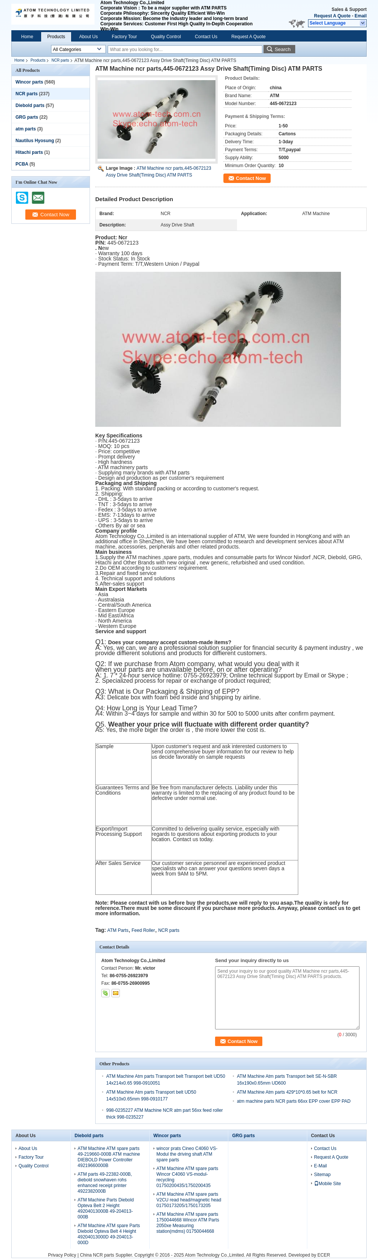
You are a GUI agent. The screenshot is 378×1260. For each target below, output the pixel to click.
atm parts (25, 129)
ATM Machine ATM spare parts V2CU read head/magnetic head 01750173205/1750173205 (188, 1200)
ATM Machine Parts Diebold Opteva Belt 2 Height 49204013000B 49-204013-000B (105, 1208)
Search (283, 49)
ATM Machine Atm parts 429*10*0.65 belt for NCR (287, 1092)
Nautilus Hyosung (34, 140)
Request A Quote (332, 16)
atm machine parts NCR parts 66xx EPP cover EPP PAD (294, 1101)
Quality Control (166, 36)
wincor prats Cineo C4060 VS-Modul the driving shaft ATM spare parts (186, 1154)
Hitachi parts (29, 152)
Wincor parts (29, 82)
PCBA (21, 164)
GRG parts (26, 117)
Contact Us (206, 36)
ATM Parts (118, 930)
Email (361, 16)
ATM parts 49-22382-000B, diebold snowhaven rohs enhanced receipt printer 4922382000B (104, 1183)
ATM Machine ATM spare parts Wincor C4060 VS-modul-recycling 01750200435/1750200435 (187, 1177)
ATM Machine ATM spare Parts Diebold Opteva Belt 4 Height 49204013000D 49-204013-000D (108, 1234)
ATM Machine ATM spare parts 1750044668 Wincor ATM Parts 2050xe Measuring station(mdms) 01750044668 (187, 1223)
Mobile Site (327, 1183)
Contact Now (251, 178)
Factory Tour (124, 36)
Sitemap (322, 1174)
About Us (88, 36)
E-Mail (320, 1166)
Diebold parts (30, 105)
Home (27, 36)
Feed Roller (143, 930)
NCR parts (60, 60)
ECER (324, 1255)
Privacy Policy (62, 1255)
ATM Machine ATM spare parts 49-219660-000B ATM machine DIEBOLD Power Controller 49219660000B (108, 1157)
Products (56, 36)
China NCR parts (97, 1255)
